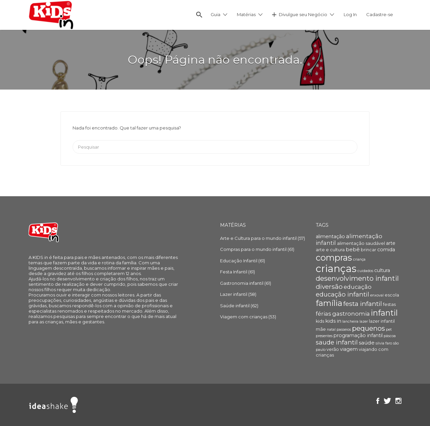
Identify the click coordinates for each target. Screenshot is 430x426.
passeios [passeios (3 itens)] (344, 329)
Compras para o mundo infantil (253, 249)
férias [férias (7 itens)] (323, 313)
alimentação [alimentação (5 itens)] (330, 236)
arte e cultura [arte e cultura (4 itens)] (330, 249)
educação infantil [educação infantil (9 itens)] (342, 294)
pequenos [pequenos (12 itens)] (368, 328)
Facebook (377, 401)
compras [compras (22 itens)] (334, 258)
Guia (215, 14)
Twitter (387, 401)
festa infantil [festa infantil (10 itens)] (362, 304)
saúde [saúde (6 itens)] (367, 342)
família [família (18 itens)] (329, 303)
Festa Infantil (233, 271)
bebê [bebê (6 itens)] (353, 249)
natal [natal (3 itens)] (331, 329)
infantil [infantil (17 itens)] (384, 313)
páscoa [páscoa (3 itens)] (390, 336)
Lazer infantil (233, 294)
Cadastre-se (379, 14)
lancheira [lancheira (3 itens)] (350, 321)
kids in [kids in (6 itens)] (333, 321)
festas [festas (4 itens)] (389, 304)
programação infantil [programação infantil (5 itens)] (358, 335)
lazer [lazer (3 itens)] (363, 321)
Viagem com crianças (243, 316)
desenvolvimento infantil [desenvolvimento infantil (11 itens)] (357, 278)
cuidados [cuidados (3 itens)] (365, 271)
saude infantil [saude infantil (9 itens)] (337, 342)
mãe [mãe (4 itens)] (321, 329)
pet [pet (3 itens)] (389, 329)
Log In (350, 14)
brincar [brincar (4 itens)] (368, 249)
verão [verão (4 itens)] (333, 349)
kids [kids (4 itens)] (320, 321)
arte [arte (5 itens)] (390, 243)
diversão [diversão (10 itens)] (329, 286)
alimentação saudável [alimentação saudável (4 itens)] (361, 243)
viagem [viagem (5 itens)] (349, 349)
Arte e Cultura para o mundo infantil (258, 238)
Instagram (398, 401)
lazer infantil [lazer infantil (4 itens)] (382, 321)
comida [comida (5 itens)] (386, 250)
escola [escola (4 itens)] (392, 295)
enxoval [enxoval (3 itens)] (377, 295)
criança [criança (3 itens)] (359, 259)
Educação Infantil (238, 260)
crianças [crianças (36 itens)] (336, 268)
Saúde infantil (235, 305)
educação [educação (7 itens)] (358, 286)
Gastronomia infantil (241, 283)
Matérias (246, 14)
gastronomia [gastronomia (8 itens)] (351, 313)
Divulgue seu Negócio (303, 14)
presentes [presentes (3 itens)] (324, 336)
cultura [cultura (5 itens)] (382, 270)
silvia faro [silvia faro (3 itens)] (384, 343)
